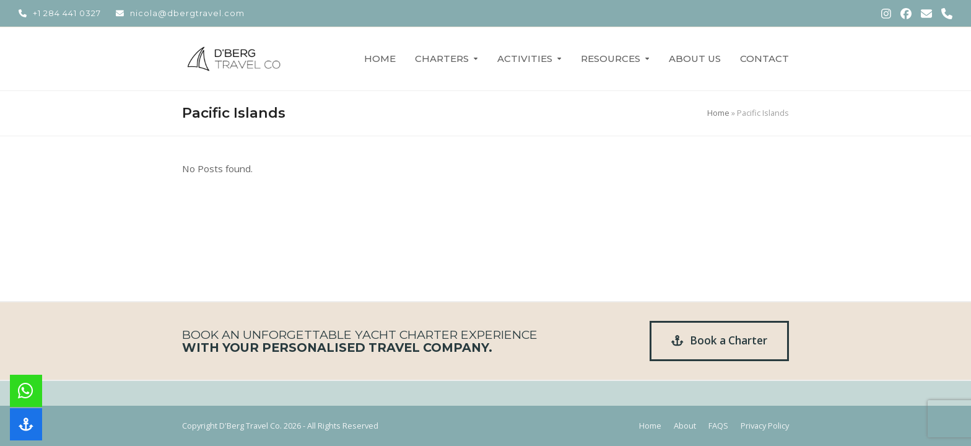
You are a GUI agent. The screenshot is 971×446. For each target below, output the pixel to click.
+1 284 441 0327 (67, 13)
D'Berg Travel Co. (250, 425)
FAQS (718, 425)
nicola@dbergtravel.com (187, 13)
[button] (26, 424)
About (685, 425)
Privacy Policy (765, 425)
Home (718, 112)
